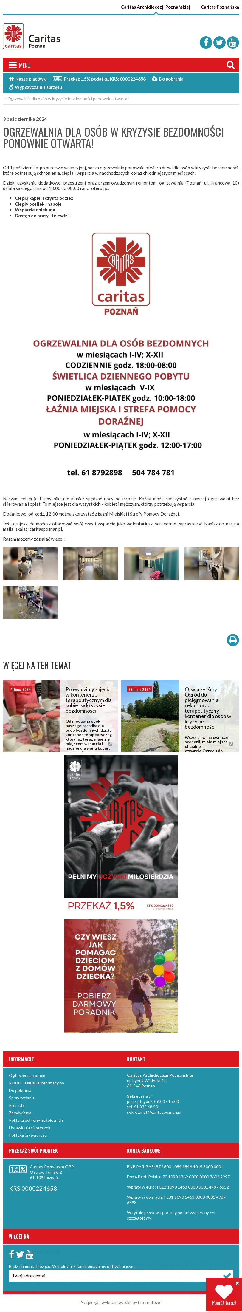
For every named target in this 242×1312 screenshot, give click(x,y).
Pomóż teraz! (224, 1295)
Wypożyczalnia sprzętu (35, 88)
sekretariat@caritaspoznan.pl (154, 1113)
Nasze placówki (28, 80)
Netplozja (89, 1303)
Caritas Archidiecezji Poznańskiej (156, 7)
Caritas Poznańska (220, 7)
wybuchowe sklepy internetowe (132, 1303)
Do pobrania (168, 80)
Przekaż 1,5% (99, 80)
